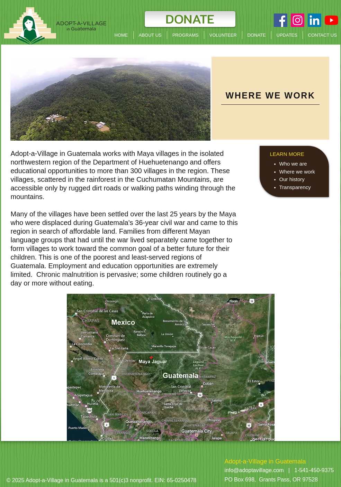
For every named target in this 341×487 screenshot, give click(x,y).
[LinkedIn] (314, 20)
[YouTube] (331, 20)
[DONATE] (190, 19)
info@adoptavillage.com (254, 470)
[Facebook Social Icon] (280, 20)
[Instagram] (297, 20)
